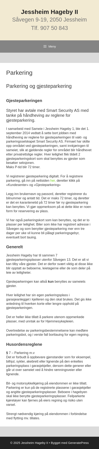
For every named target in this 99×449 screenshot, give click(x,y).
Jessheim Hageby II (49, 11)
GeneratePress (78, 442)
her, (53, 180)
